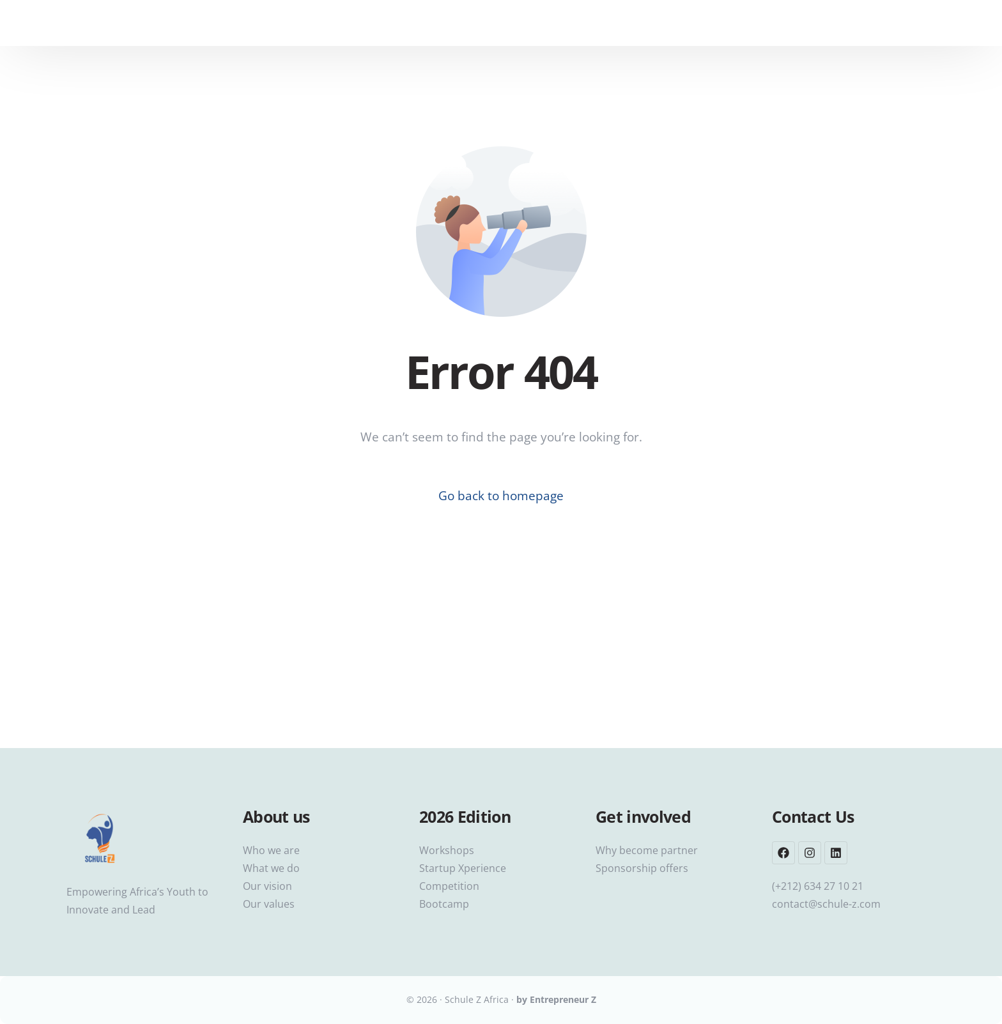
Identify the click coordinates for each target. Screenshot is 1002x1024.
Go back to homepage (501, 495)
